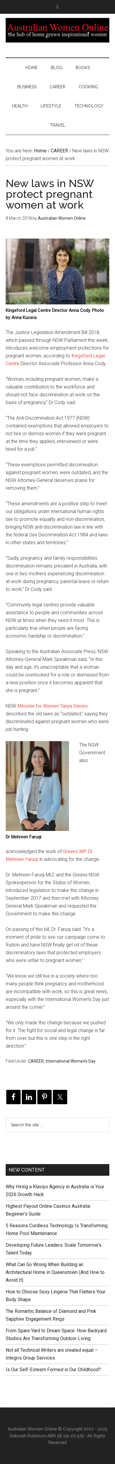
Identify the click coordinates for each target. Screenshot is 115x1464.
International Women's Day (71, 1061)
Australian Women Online (57, 30)
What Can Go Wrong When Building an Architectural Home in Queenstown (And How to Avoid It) (55, 1272)
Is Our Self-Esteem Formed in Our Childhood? (53, 1369)
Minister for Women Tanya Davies (52, 706)
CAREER (36, 1061)
